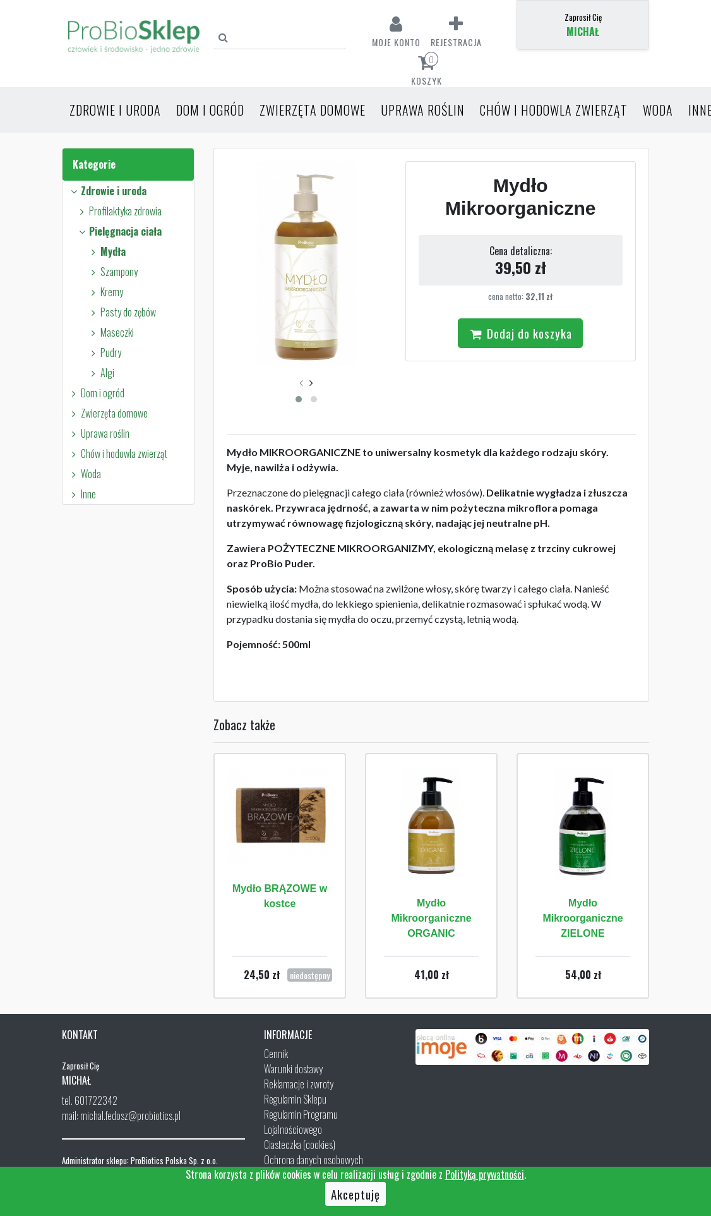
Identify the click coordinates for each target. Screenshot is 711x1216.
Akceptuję (355, 1194)
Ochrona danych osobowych (313, 1159)
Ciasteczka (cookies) (299, 1144)
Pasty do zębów (121, 312)
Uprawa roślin (423, 109)
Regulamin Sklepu (295, 1099)
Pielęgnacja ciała (119, 231)
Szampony (112, 271)
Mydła (106, 251)
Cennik (276, 1053)
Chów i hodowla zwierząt (554, 109)
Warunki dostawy (293, 1068)
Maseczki (110, 332)
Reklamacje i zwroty (298, 1084)
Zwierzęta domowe (313, 109)
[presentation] (301, 382)
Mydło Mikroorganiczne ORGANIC (431, 918)
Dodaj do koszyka (520, 333)
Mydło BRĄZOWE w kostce (279, 896)
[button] (298, 399)
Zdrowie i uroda (115, 109)
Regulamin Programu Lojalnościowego (301, 1122)
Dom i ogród (210, 109)
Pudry (104, 352)
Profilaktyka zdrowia (119, 211)
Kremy (105, 291)
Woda (658, 109)
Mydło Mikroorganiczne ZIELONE (582, 918)
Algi (100, 372)
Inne (82, 494)
